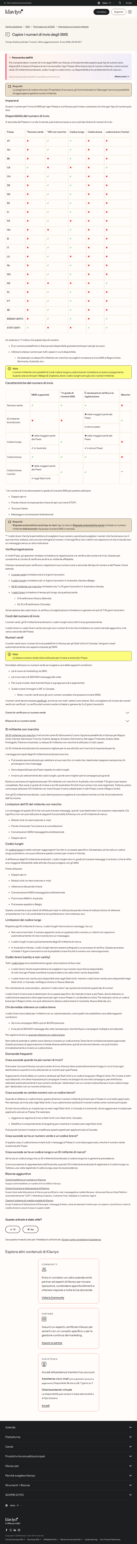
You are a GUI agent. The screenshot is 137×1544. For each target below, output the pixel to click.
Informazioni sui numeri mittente (73, 26)
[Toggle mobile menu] (130, 12)
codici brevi (18, 592)
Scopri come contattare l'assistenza (81, 1239)
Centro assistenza (13, 26)
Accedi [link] (46, 1405)
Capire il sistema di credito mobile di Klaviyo (29, 1200)
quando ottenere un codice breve (46, 1034)
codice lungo (16, 849)
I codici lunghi (18, 580)
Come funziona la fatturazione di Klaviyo (27, 1188)
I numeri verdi (18, 574)
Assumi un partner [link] (52, 1342)
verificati (42, 700)
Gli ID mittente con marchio (26, 586)
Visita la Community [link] (53, 1297)
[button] (12, 1229)
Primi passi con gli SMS (44, 26)
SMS (27, 26)
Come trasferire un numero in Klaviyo (25, 1179)
